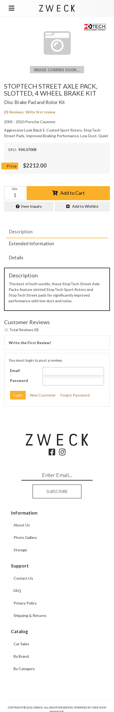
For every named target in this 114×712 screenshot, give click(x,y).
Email (15, 370)
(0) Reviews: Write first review (29, 112)
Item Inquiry (31, 206)
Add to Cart (72, 193)
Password (19, 380)
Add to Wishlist (85, 206)
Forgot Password (75, 395)
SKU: (12, 149)
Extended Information (31, 243)
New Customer (43, 395)
